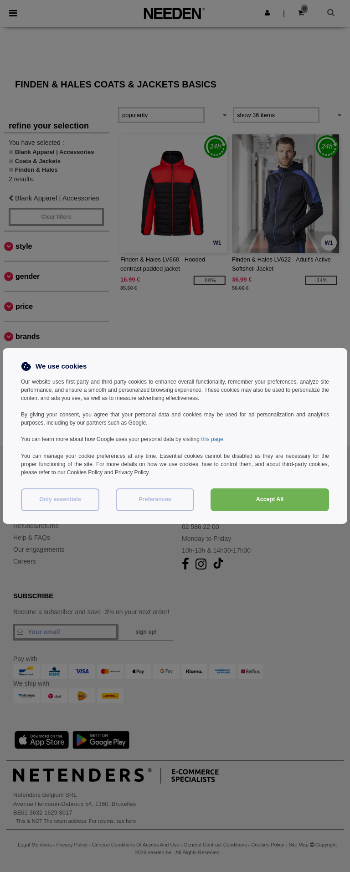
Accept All (270, 498)
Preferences (155, 498)
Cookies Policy (85, 472)
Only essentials (60, 498)
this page (212, 439)
